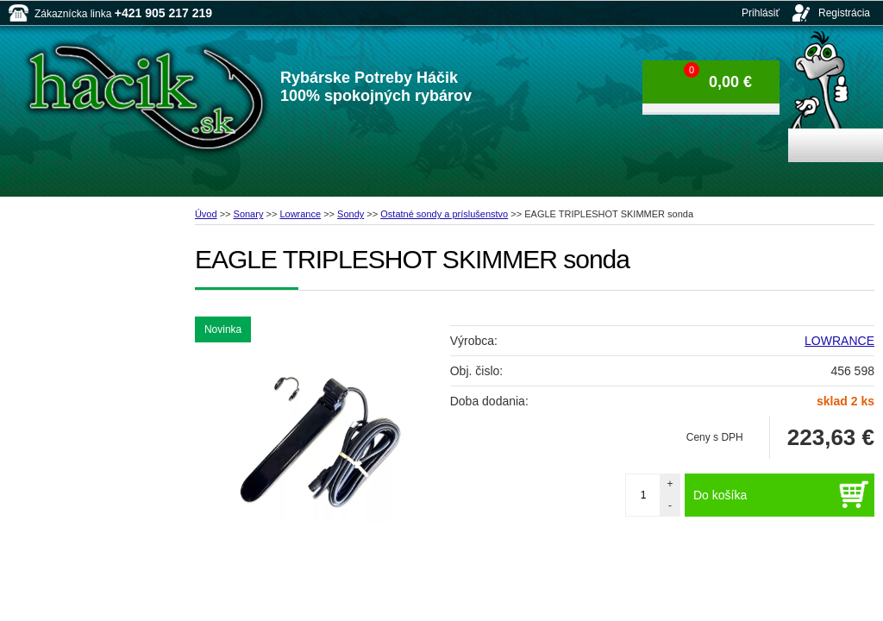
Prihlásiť (761, 13)
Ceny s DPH (714, 437)
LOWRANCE (839, 341)
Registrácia (844, 13)
